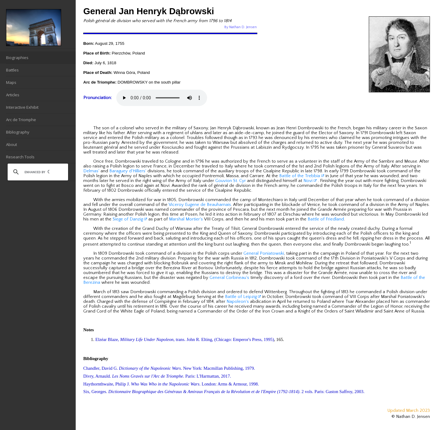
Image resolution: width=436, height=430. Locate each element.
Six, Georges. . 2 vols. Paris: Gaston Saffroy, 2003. (224, 391)
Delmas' (91, 171)
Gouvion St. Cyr (230, 180)
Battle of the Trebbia (301, 176)
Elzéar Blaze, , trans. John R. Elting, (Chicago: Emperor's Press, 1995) (184, 339)
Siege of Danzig (130, 219)
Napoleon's (237, 301)
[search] (37, 172)
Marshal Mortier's (186, 219)
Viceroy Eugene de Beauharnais (200, 204)
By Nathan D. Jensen (240, 27)
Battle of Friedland (326, 219)
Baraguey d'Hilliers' (127, 171)
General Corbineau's (229, 277)
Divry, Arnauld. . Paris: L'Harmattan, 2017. (157, 376)
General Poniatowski (263, 253)
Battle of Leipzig (243, 296)
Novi (310, 180)
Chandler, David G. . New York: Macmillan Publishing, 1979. (169, 368)
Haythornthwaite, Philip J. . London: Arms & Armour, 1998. (171, 384)
